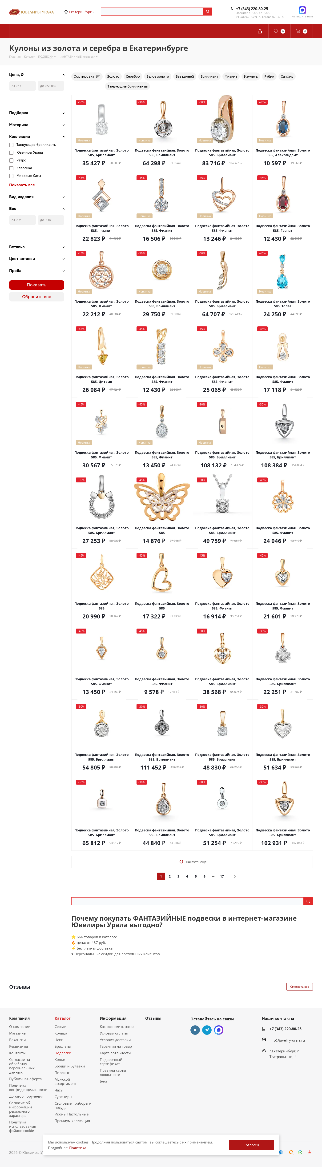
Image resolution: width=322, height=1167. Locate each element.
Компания (19, 1018)
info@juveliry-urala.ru (287, 1040)
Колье (60, 1059)
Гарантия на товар (116, 1046)
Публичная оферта (25, 1078)
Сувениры (63, 1096)
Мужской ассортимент (65, 1081)
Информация (113, 1018)
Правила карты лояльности (113, 1072)
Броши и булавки (70, 1066)
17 (222, 876)
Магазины (18, 1033)
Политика (77, 1147)
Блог (104, 1081)
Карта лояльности (115, 1053)
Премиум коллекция (72, 1120)
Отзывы (153, 1018)
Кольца (61, 1033)
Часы (59, 1090)
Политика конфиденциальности (28, 1087)
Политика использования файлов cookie (22, 1126)
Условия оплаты (114, 1033)
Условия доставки (115, 1039)
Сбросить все (36, 296)
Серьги (61, 1026)
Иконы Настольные (72, 1114)
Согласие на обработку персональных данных (22, 1066)
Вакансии (17, 1039)
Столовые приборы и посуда (73, 1105)
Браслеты (63, 1046)
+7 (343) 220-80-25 (252, 8)
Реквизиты (18, 1046)
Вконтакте (195, 1030)
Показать (37, 285)
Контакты (17, 1053)
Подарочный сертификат (111, 1061)
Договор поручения (26, 1096)
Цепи (59, 1039)
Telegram (207, 1030)
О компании (20, 1026)
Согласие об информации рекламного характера (20, 1109)
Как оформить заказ (117, 1026)
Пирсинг (62, 1072)
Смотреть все (299, 987)
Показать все (22, 185)
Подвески (63, 1053)
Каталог (63, 1018)
